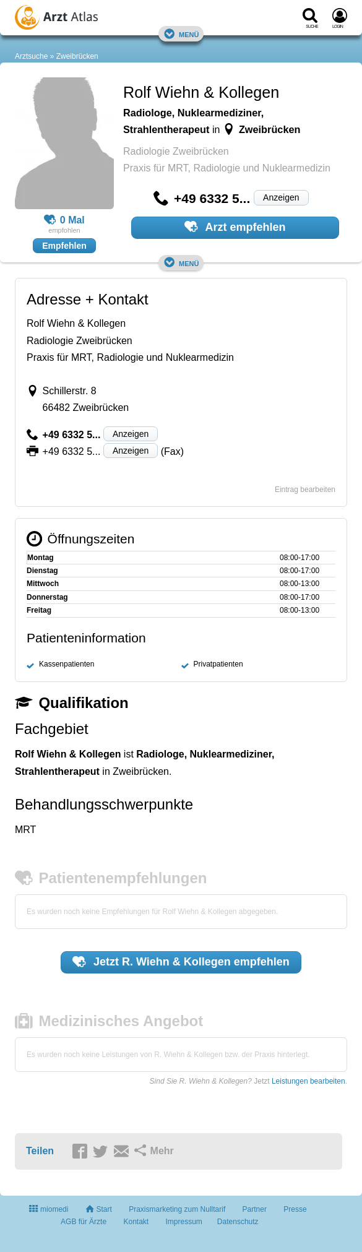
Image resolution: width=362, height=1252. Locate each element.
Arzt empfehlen (234, 226)
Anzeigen (281, 197)
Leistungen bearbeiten (308, 1081)
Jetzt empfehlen (181, 962)
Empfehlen (64, 246)
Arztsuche (31, 56)
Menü (181, 34)
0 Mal (64, 220)
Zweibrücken (77, 56)
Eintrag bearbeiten (305, 489)
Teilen (40, 1151)
